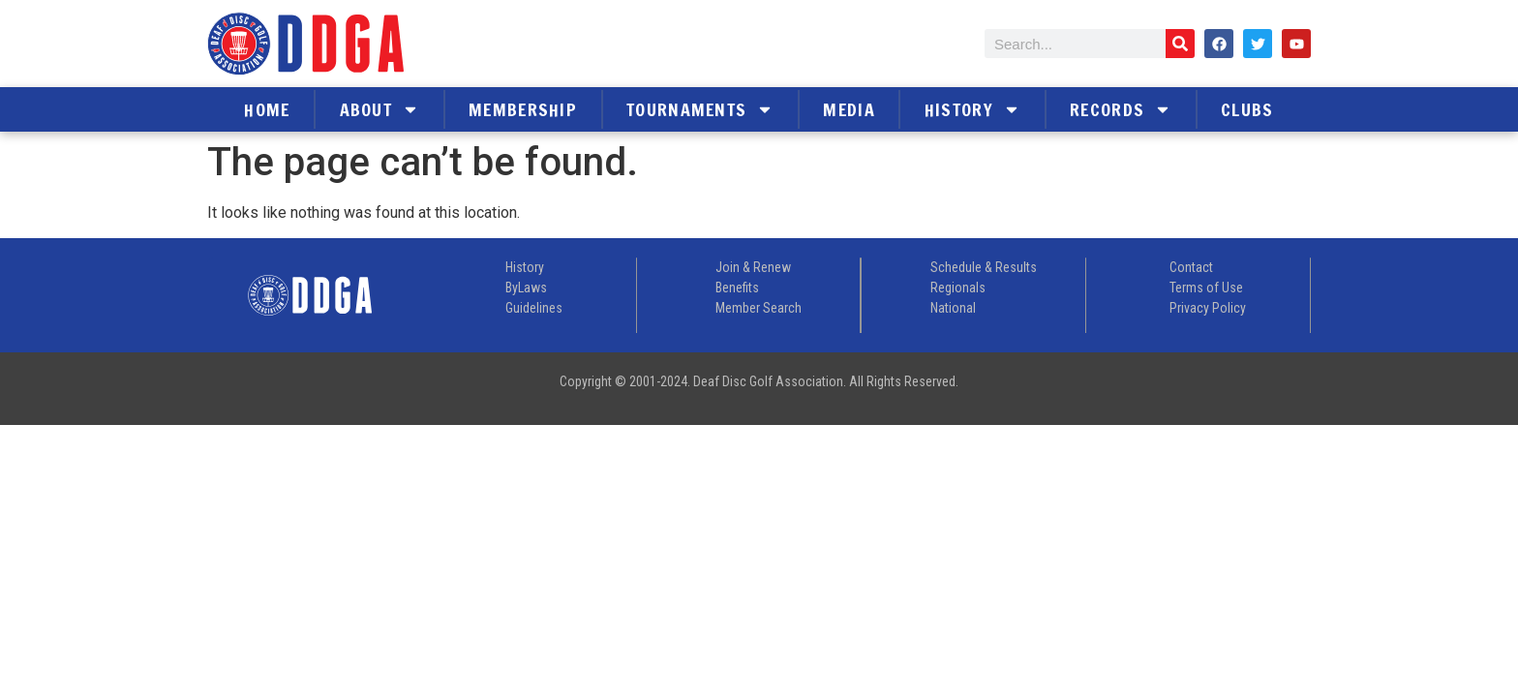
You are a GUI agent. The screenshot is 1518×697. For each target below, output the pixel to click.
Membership (523, 109)
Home (266, 109)
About (380, 109)
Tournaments (700, 109)
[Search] (1180, 43)
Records (1120, 109)
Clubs (1247, 109)
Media (849, 109)
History (972, 109)
